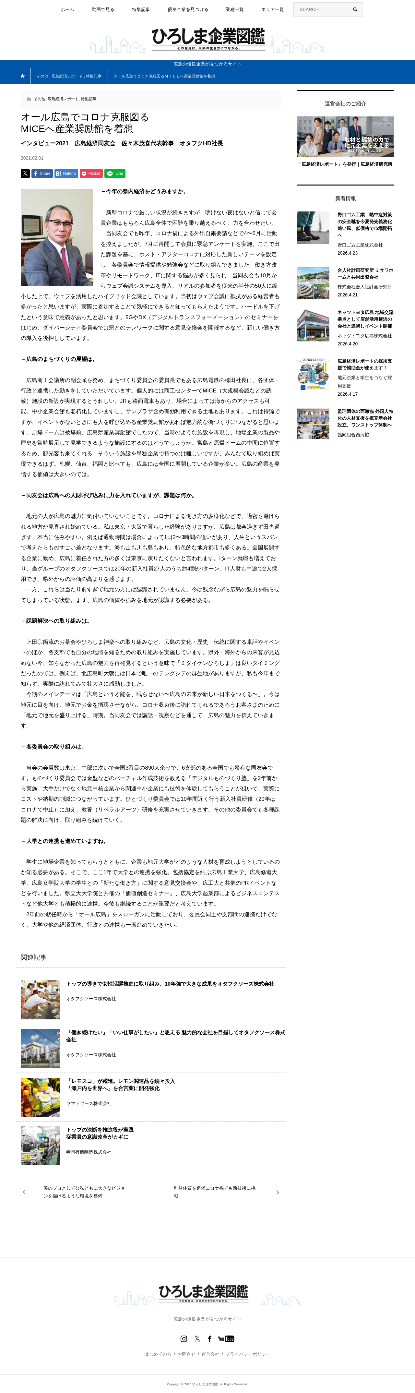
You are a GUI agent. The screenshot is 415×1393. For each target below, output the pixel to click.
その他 (39, 99)
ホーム (67, 9)
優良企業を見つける (188, 9)
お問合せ (186, 1354)
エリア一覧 (272, 9)
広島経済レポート (63, 99)
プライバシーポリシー (248, 1354)
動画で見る (103, 9)
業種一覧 (235, 9)
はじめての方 (158, 1354)
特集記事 (141, 9)
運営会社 (210, 1354)
